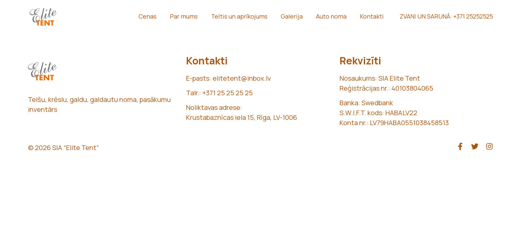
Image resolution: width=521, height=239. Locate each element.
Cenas (147, 16)
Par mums (184, 16)
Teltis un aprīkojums (239, 16)
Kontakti (372, 16)
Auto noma (331, 16)
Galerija (292, 16)
